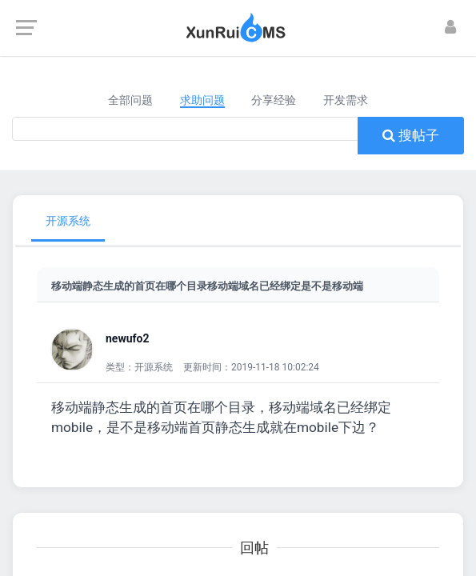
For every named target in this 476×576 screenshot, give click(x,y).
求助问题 (202, 100)
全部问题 (130, 100)
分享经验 (273, 100)
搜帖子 (410, 135)
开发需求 (345, 100)
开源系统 (68, 220)
